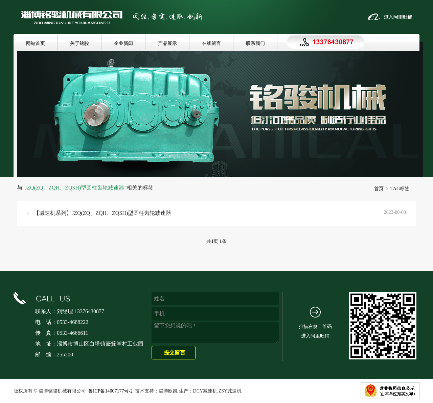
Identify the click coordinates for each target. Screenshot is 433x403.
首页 (379, 188)
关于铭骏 (79, 43)
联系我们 (255, 43)
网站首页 (35, 43)
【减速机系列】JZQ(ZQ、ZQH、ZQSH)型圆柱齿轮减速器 (102, 213)
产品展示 (167, 43)
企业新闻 (123, 43)
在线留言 (211, 43)
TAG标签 (399, 188)
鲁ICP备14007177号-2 (110, 391)
